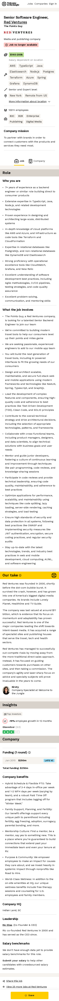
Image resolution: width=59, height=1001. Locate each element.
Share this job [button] (12, 980)
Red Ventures (15, 22)
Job (19, 161)
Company (36, 161)
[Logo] (10, 4)
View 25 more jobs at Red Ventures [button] (25, 986)
